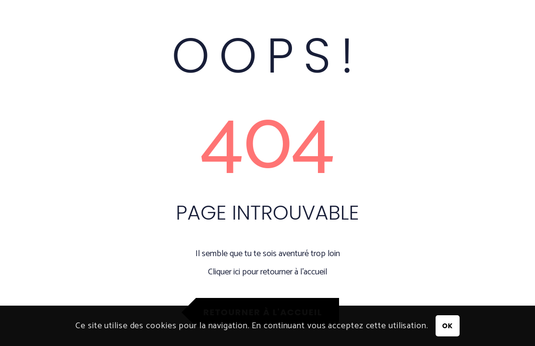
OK (447, 326)
